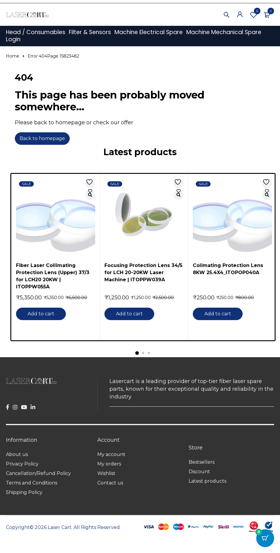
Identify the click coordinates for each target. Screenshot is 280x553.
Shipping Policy (24, 492)
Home (12, 56)
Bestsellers (201, 462)
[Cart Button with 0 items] (265, 538)
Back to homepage (42, 138)
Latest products (207, 481)
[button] (41, 314)
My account (111, 454)
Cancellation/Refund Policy (38, 473)
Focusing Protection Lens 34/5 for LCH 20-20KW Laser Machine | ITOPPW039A (143, 272)
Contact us (110, 483)
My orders (109, 464)
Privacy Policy (22, 464)
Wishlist (253, 14)
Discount (199, 471)
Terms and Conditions (31, 483)
